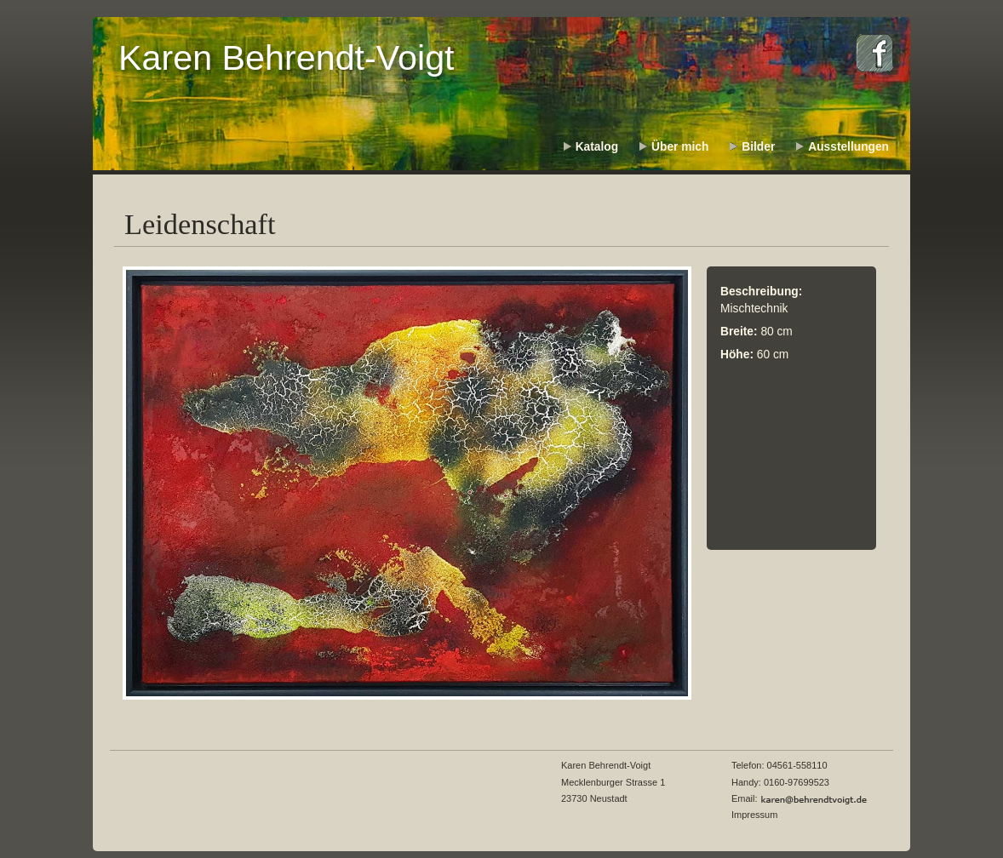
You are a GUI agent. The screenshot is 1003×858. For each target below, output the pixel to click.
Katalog (597, 146)
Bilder (758, 146)
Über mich (679, 146)
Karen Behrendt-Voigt (286, 57)
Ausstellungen (848, 146)
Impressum (754, 814)
